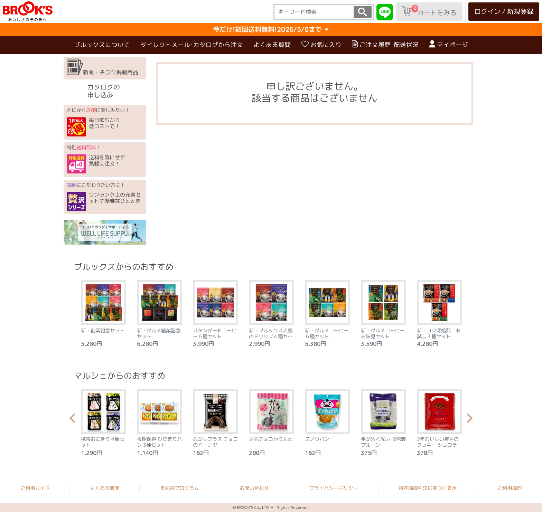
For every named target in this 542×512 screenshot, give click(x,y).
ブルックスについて (102, 44)
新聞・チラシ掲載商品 (102, 67)
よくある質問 (272, 44)
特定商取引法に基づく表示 (428, 488)
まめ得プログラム (179, 487)
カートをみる (429, 11)
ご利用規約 (509, 488)
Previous (72, 420)
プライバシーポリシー (333, 488)
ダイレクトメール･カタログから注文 (191, 44)
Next (469, 420)
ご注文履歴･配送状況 (385, 44)
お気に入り (321, 44)
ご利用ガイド (34, 487)
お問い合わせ (254, 488)
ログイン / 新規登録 (503, 11)
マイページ (448, 44)
